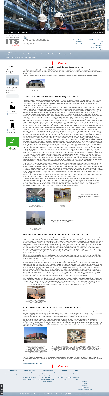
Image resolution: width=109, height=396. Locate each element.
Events (76, 375)
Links (85, 391)
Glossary (85, 383)
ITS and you (76, 377)
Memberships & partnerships (65, 377)
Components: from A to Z (47, 377)
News (71, 54)
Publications (76, 374)
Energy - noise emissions (29, 375)
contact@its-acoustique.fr (98, 44)
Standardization (85, 387)
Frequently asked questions (85, 389)
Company (62, 54)
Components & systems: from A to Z (47, 379)
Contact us (63, 63)
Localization (79, 39)
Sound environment (29, 374)
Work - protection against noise (29, 372)
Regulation (85, 385)
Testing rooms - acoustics (29, 377)
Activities (65, 372)
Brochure (78, 42)
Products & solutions (48, 54)
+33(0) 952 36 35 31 (96, 40)
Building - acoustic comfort (29, 379)
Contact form (98, 48)
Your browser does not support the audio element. (12, 96)
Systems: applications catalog (47, 372)
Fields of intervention (30, 54)
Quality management (65, 375)
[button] (93, 32)
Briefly (76, 379)
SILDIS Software (47, 381)
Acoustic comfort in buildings (33, 363)
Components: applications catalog (47, 375)
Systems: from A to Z (47, 374)
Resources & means (65, 374)
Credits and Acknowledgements (12, 374)
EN (25, 38)
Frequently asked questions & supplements (21, 57)
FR (25, 36)
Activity (76, 372)
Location (65, 379)
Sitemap (13, 372)
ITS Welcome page (11, 53)
